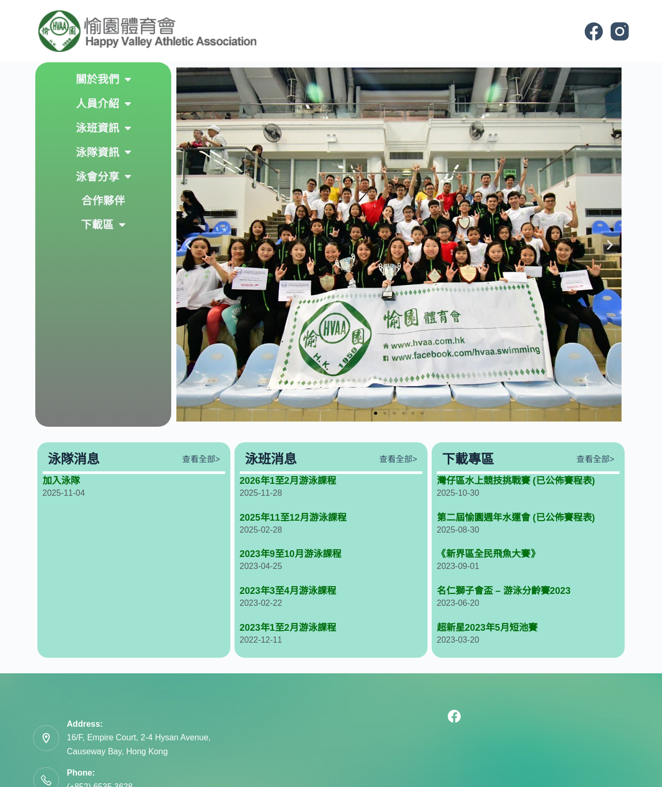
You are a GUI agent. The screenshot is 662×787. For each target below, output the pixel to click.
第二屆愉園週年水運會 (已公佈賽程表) (516, 517)
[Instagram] (620, 31)
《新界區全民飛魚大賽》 (488, 554)
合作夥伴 (103, 201)
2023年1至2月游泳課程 (288, 627)
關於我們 (103, 79)
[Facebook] (594, 31)
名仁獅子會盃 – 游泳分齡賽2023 (504, 591)
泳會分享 (103, 176)
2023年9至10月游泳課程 (290, 554)
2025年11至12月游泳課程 (293, 517)
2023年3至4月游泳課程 (288, 591)
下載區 (103, 225)
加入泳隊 (61, 481)
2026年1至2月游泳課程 (288, 481)
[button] (188, 244)
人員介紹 (103, 104)
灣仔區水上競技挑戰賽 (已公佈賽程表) (516, 481)
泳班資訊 (103, 128)
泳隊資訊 (103, 152)
